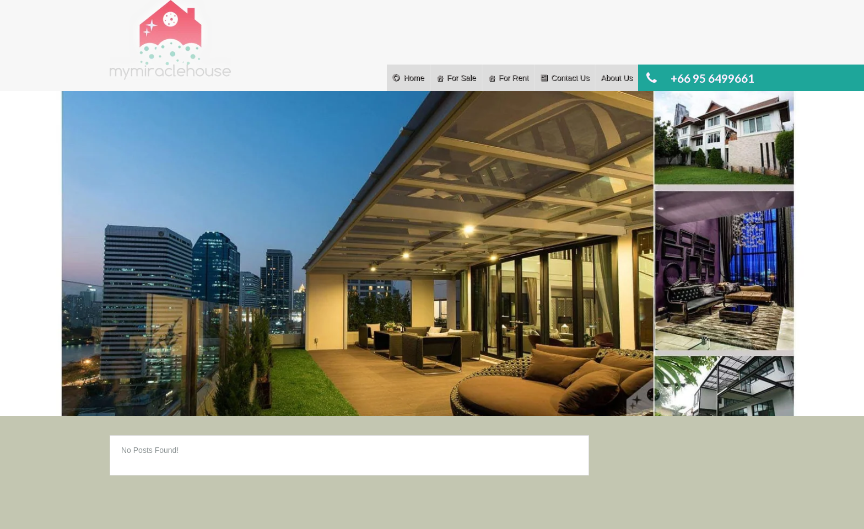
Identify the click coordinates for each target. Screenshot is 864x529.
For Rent (513, 77)
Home (413, 77)
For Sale (461, 77)
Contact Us (570, 77)
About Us (617, 77)
